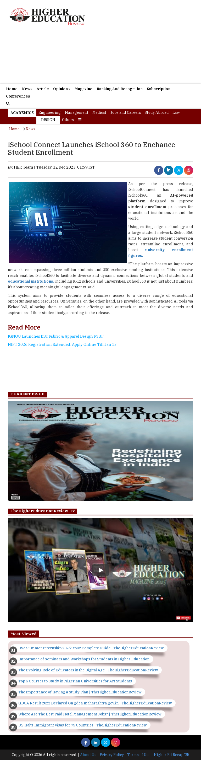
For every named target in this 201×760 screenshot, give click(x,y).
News (27, 89)
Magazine (83, 89)
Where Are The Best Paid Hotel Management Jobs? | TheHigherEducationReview (89, 714)
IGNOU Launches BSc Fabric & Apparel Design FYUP (56, 336)
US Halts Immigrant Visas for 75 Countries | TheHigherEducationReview (82, 725)
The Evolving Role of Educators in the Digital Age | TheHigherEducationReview (88, 670)
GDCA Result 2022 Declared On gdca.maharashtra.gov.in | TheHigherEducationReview (95, 703)
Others (68, 119)
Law (176, 112)
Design (48, 119)
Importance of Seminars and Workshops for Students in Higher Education (83, 659)
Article (43, 89)
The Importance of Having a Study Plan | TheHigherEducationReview (79, 692)
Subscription (158, 89)
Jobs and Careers (125, 112)
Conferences (18, 96)
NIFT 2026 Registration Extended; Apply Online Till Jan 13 (62, 344)
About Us (88, 754)
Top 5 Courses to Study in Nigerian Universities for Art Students (75, 681)
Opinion (61, 89)
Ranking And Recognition (120, 89)
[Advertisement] (100, 57)
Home (12, 89)
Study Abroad (157, 112)
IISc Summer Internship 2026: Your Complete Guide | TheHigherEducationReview (91, 648)
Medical (99, 112)
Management (76, 112)
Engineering (49, 112)
